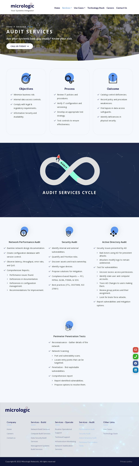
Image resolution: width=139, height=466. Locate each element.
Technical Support (62, 437)
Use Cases (79, 8)
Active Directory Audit (88, 438)
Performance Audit (87, 429)
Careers (110, 8)
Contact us (11, 438)
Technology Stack (95, 8)
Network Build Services (40, 429)
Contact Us (121, 8)
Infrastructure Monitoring (65, 441)
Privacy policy (126, 461)
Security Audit (84, 433)
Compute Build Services (40, 433)
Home (57, 8)
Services (66, 8)
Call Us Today (20, 46)
